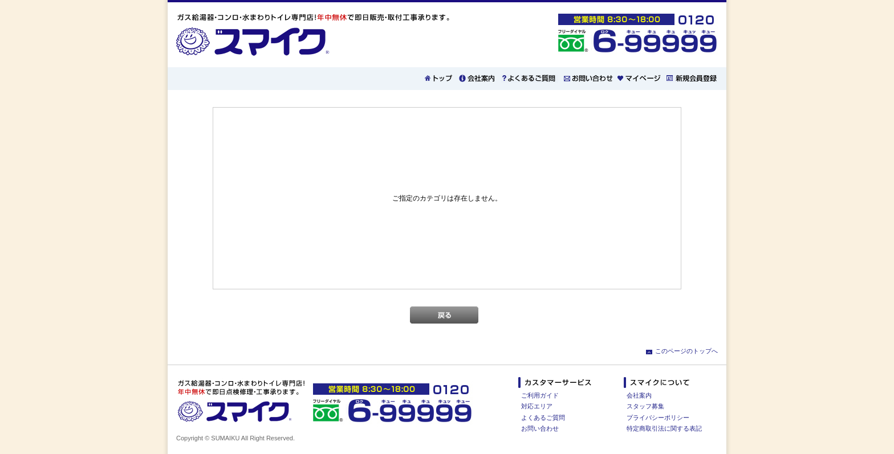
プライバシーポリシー (658, 417)
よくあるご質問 (543, 417)
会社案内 (639, 395)
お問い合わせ (540, 428)
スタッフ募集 (645, 406)
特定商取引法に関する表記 (664, 428)
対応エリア (536, 406)
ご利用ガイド (540, 395)
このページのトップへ (686, 350)
